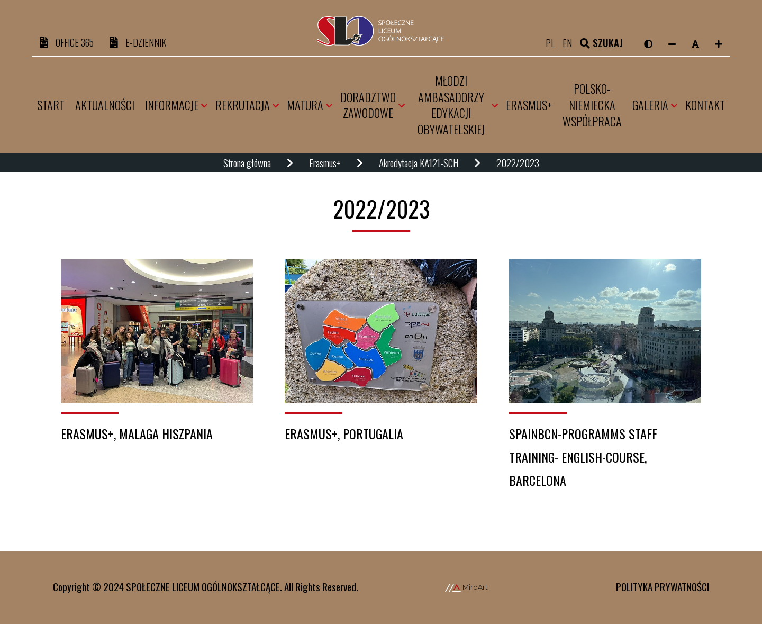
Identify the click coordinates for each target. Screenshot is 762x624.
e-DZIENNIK (142, 42)
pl (554, 42)
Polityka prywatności (662, 586)
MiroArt (466, 587)
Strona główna (247, 163)
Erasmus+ (325, 163)
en (571, 42)
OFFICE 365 (68, 42)
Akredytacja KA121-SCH (418, 163)
